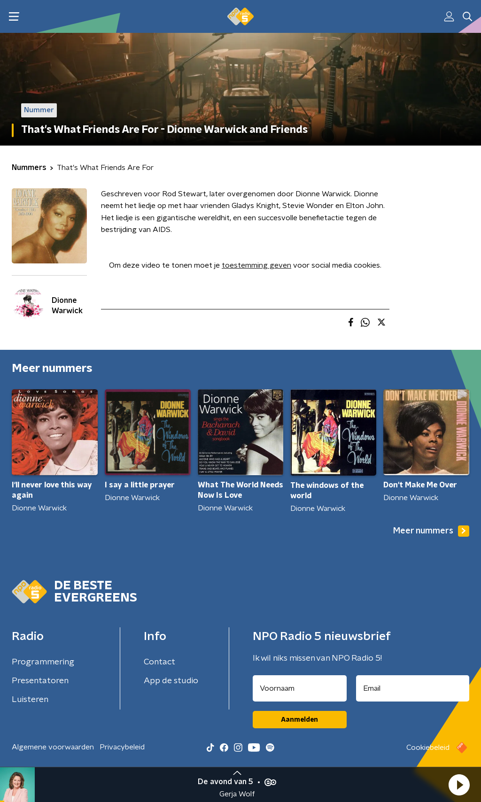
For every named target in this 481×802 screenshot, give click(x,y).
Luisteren (30, 699)
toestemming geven (256, 265)
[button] (459, 785)
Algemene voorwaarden (53, 747)
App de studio (171, 681)
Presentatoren (40, 681)
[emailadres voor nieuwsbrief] (413, 688)
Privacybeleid (122, 747)
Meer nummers (431, 531)
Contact (159, 662)
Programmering (43, 662)
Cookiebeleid (428, 747)
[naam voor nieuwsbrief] (300, 688)
